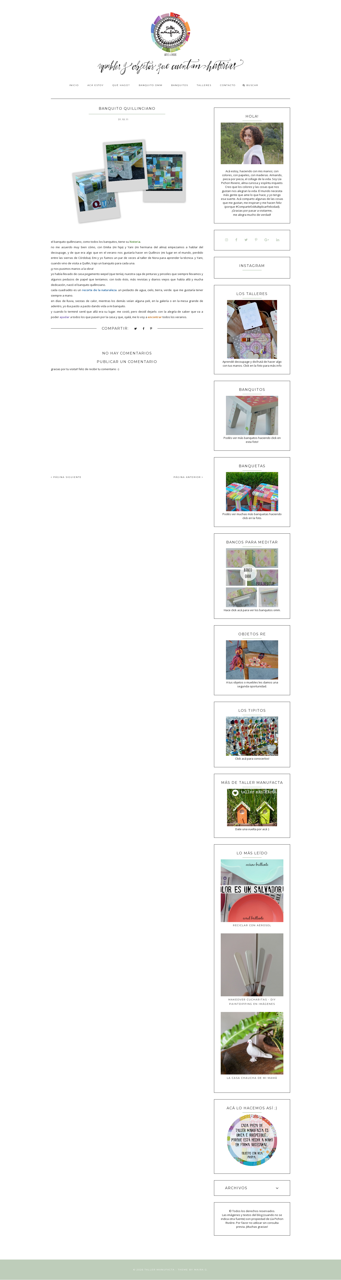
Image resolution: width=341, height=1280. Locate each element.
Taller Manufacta (160, 1269)
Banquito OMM (150, 85)
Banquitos (179, 85)
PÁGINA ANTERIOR (188, 477)
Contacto (228, 85)
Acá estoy (95, 85)
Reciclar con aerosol (252, 925)
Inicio (74, 85)
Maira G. (201, 1269)
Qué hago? (121, 85)
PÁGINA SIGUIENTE (66, 477)
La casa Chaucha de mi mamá (252, 1077)
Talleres (204, 85)
